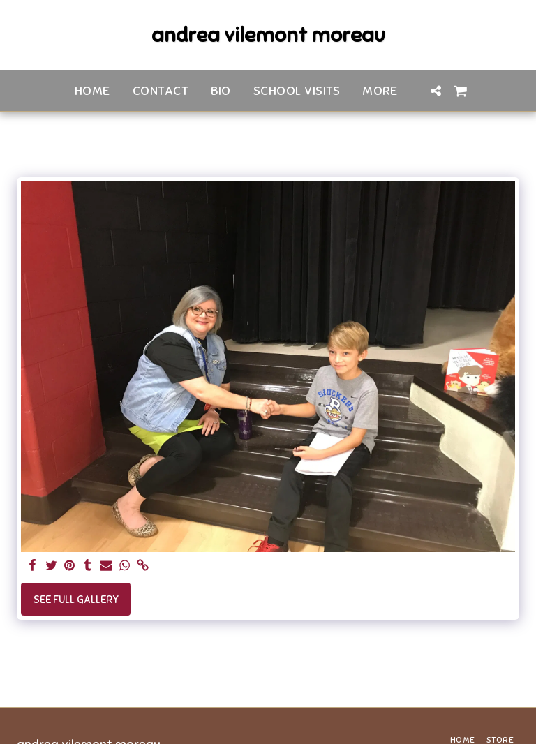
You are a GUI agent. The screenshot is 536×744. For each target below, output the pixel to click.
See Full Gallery (76, 599)
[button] (436, 90)
